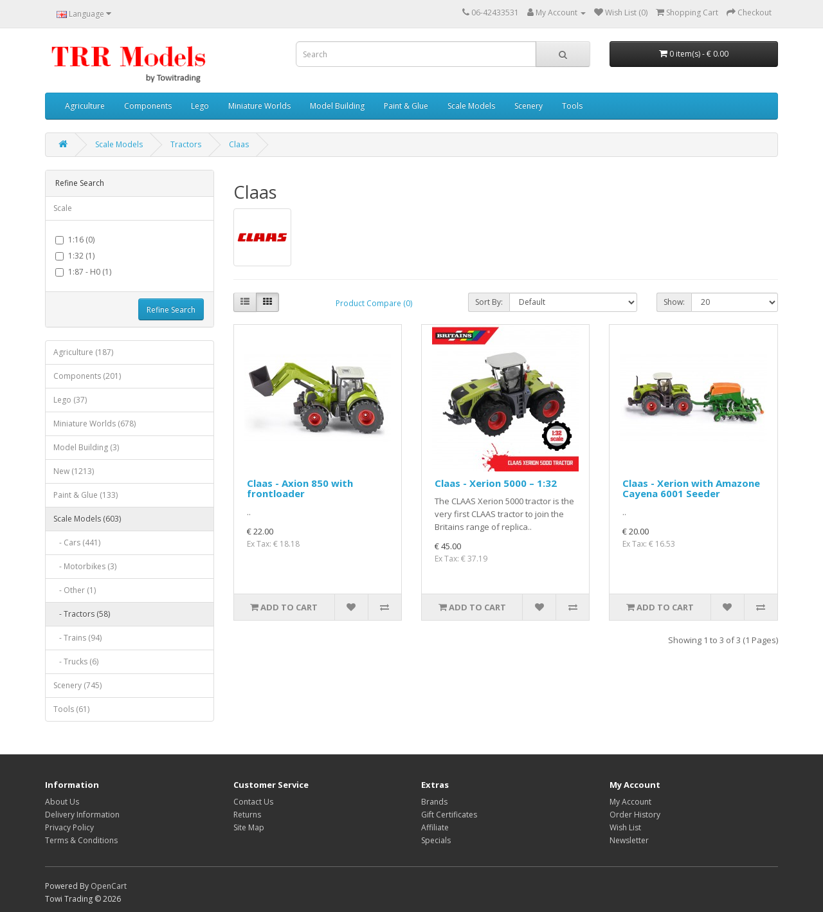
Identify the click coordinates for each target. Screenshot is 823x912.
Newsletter (629, 840)
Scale (62, 208)
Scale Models (471, 105)
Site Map (248, 827)
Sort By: (489, 301)
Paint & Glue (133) (85, 494)
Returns (247, 814)
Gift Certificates (449, 814)
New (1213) (73, 471)
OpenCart (109, 885)
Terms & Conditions (81, 840)
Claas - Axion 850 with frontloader (300, 488)
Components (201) (87, 375)
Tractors (185, 144)
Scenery (528, 105)
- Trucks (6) (75, 661)
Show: (674, 301)
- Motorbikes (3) (84, 566)
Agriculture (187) (83, 352)
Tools (572, 105)
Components (148, 105)
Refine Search (171, 309)
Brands (434, 801)
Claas (239, 144)
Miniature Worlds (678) (94, 423)
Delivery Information (82, 814)
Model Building (337, 105)
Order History (635, 814)
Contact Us (253, 801)
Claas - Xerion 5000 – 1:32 (496, 483)
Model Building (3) (86, 447)
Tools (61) (71, 709)
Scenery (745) (77, 685)
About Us (62, 801)
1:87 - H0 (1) (83, 271)
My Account (630, 801)
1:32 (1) (75, 255)
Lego (200, 105)
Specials (436, 840)
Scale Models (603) (87, 518)
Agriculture (85, 105)
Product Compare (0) (374, 303)
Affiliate (435, 827)
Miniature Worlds (259, 105)
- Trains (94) (77, 637)
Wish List (625, 827)
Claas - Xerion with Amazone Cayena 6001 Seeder (691, 488)
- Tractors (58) (81, 613)
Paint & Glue (406, 105)
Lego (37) (70, 399)
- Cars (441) (76, 542)
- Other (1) (74, 590)
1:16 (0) (75, 239)
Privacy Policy (69, 827)
